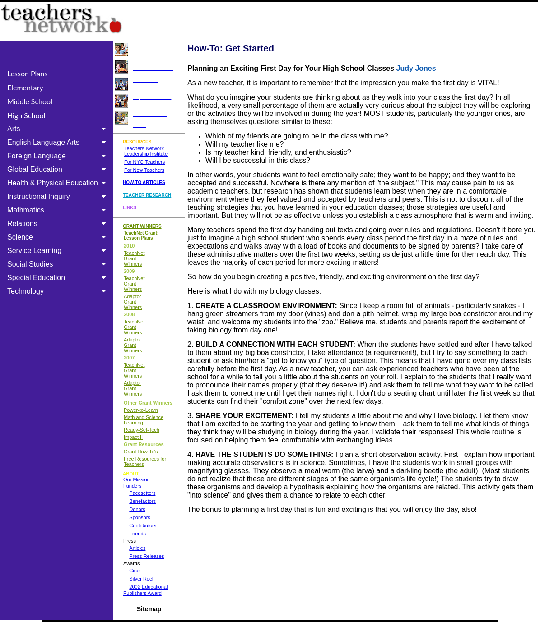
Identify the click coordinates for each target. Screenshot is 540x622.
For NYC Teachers (144, 162)
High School (26, 115)
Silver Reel (141, 578)
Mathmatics (58, 210)
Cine (134, 570)
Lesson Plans (27, 73)
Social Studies (58, 264)
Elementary (25, 87)
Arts (58, 129)
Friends (137, 533)
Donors (137, 509)
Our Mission (136, 479)
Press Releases (146, 556)
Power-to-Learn (141, 410)
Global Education (58, 169)
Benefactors (142, 501)
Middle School (29, 101)
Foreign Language (58, 156)
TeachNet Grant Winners (134, 258)
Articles (137, 548)
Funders (132, 485)
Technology (58, 291)
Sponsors (139, 517)
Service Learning (58, 250)
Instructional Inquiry (58, 196)
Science (58, 237)
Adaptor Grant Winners (133, 302)
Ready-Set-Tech (141, 430)
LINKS (129, 207)
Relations (58, 223)
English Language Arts (58, 142)
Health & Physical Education (58, 183)
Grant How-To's (141, 451)
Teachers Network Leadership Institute (146, 151)
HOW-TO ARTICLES (144, 182)
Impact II (133, 437)
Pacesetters (142, 493)
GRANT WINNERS (142, 226)
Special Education (58, 277)
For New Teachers (144, 170)
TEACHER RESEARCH (147, 195)
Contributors (142, 525)
